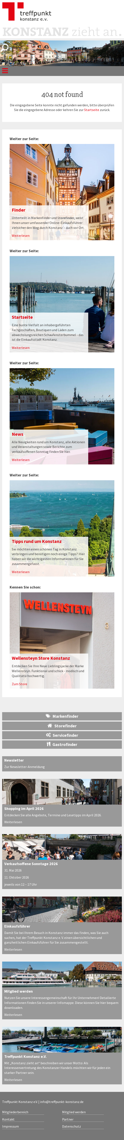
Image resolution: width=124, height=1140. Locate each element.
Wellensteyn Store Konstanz (41, 658)
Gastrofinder (62, 744)
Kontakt (8, 1119)
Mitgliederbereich (15, 1112)
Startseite (91, 110)
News (17, 434)
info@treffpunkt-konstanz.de (62, 1102)
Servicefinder (62, 735)
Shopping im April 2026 (24, 808)
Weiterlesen (21, 235)
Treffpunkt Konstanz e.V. (25, 1056)
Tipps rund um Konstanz (37, 541)
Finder (18, 210)
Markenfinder (62, 716)
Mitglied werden (18, 991)
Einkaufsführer (17, 926)
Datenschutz (71, 1126)
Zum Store (19, 684)
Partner (67, 1119)
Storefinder (62, 725)
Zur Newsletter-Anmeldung (24, 767)
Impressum (10, 1126)
